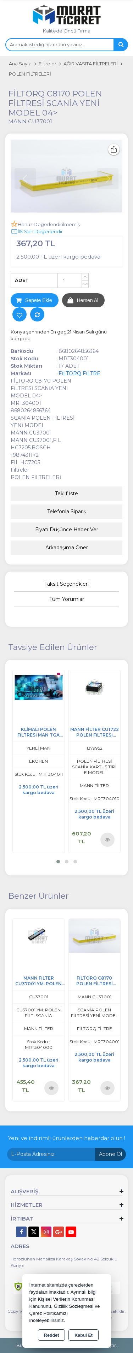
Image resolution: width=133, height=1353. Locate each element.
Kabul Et (83, 1335)
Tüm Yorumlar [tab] (66, 599)
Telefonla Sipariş (66, 511)
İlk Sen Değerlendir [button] (37, 231)
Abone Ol (110, 1154)
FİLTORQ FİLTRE (79, 373)
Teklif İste (66, 493)
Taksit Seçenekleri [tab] (66, 584)
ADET (22, 280)
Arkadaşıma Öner (66, 547)
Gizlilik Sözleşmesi (74, 1306)
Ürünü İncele (107, 839)
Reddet (51, 1335)
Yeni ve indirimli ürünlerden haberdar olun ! (66, 1138)
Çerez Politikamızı (48, 1313)
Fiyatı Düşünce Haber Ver (66, 529)
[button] (58, 861)
